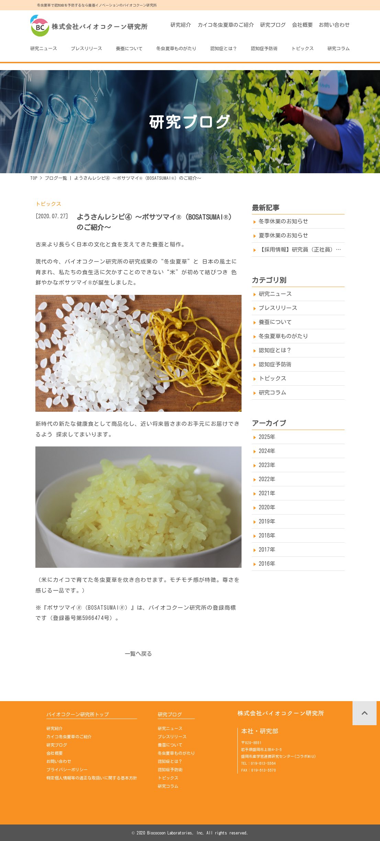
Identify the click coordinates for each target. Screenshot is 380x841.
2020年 (267, 507)
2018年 (267, 535)
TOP (33, 178)
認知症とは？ (223, 48)
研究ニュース (43, 48)
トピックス (302, 48)
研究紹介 (180, 24)
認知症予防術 (264, 48)
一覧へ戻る (138, 653)
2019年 (267, 521)
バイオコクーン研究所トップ (77, 714)
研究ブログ (273, 24)
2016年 (267, 563)
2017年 (267, 549)
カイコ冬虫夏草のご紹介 (226, 24)
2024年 (267, 451)
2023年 (267, 465)
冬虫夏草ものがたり (176, 48)
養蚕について (129, 48)
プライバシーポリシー (67, 769)
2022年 (267, 479)
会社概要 (302, 24)
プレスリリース (86, 48)
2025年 (267, 437)
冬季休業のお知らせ (283, 221)
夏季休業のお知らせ (283, 235)
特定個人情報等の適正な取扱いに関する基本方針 (91, 778)
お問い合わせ (334, 24)
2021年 (267, 493)
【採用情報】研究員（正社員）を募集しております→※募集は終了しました (302, 249)
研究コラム (338, 48)
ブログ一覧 (56, 178)
